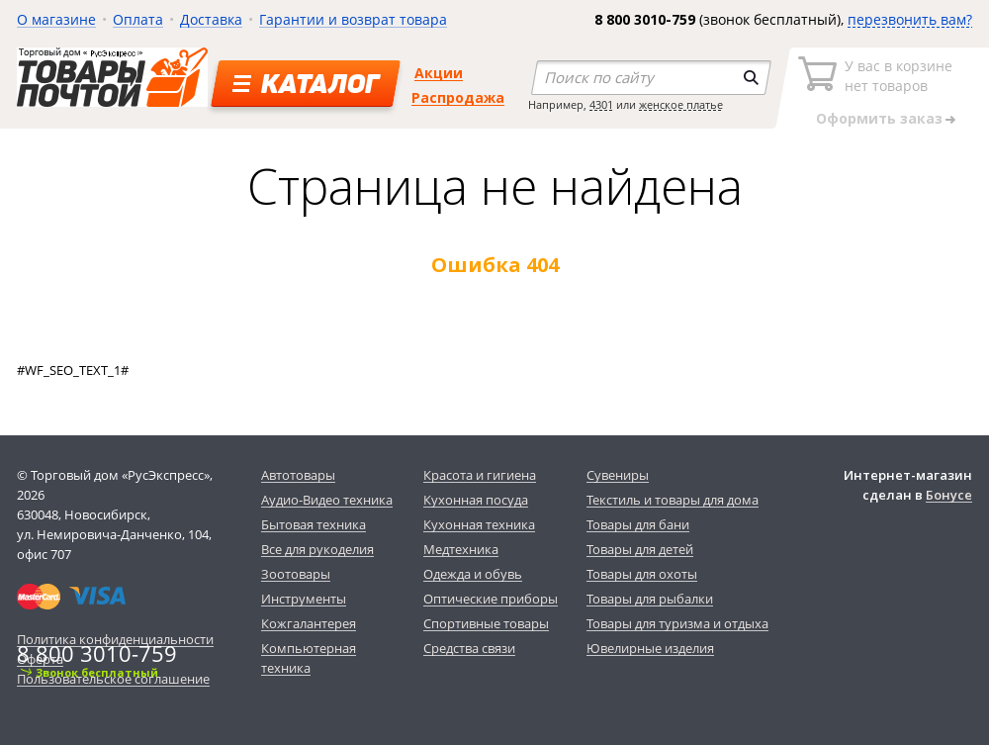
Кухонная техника (479, 524)
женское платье (681, 104)
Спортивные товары (486, 623)
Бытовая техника (313, 524)
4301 (601, 104)
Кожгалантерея (308, 623)
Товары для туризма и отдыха (677, 623)
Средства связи (469, 648)
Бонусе (949, 495)
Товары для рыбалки (649, 598)
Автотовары (298, 475)
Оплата (138, 19)
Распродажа (457, 97)
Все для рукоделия (317, 549)
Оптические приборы (490, 598)
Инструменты (303, 598)
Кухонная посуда (475, 500)
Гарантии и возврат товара (353, 19)
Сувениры (617, 475)
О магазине (56, 19)
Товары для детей (639, 549)
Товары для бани (637, 524)
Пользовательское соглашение (113, 679)
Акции (438, 72)
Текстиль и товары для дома (672, 500)
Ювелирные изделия (650, 648)
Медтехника (460, 549)
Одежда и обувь (472, 574)
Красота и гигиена (479, 475)
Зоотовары (295, 574)
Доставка (211, 19)
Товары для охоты (641, 574)
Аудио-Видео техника (327, 500)
